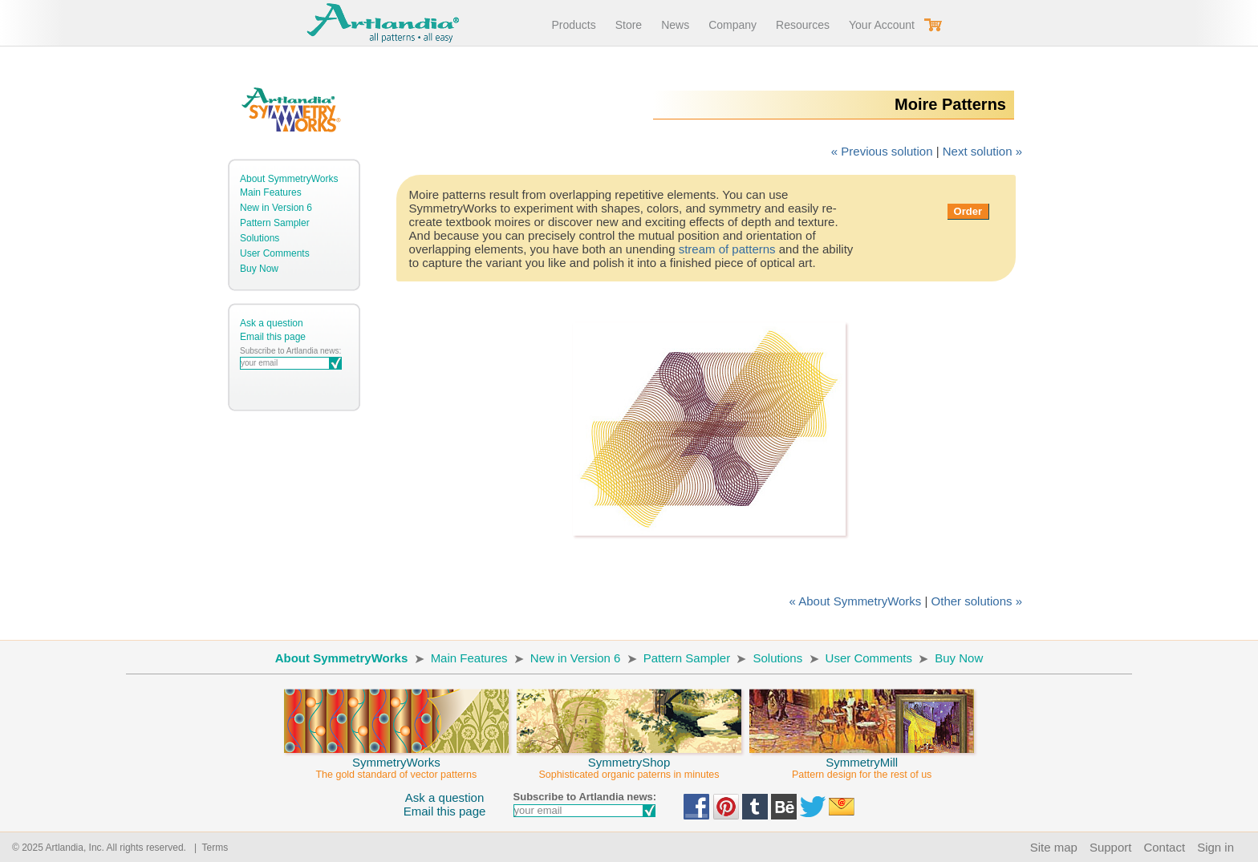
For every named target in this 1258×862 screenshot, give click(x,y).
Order (968, 211)
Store (628, 24)
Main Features (271, 192)
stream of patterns (727, 249)
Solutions (259, 238)
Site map (1053, 847)
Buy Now (259, 268)
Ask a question (271, 323)
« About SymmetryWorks (855, 601)
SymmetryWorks (396, 761)
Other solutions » (976, 601)
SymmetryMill (861, 761)
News (675, 24)
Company (732, 24)
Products (573, 24)
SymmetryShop (629, 761)
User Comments (275, 253)
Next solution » (982, 151)
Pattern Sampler (275, 223)
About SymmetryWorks (289, 178)
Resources (803, 24)
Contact (1164, 847)
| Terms (208, 847)
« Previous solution (882, 151)
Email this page (273, 336)
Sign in (1215, 847)
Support (1111, 847)
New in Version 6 (276, 207)
